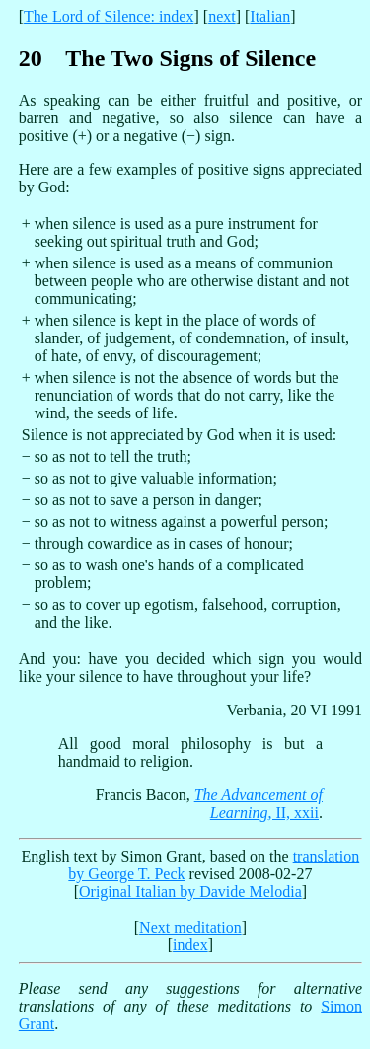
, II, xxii (258, 804)
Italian (270, 16)
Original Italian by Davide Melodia (190, 891)
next (222, 16)
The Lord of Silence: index (108, 16)
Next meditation (190, 927)
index (190, 945)
